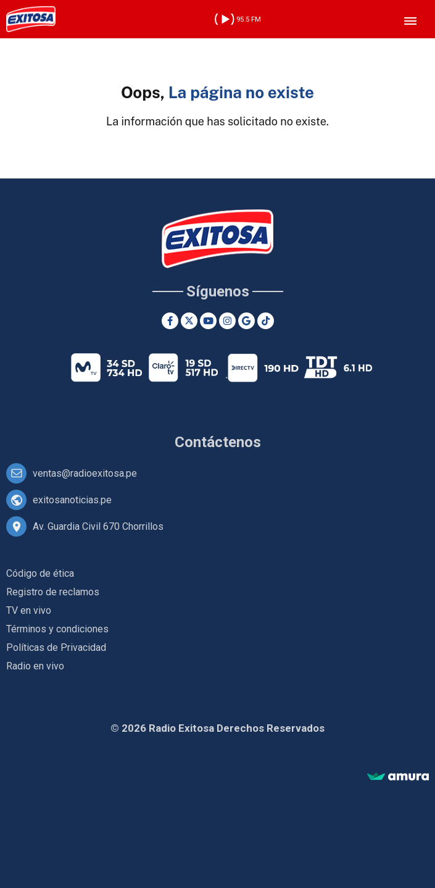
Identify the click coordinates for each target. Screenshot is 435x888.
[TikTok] (265, 320)
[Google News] (246, 320)
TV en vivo (28, 610)
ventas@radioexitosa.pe (85, 473)
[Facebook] (170, 320)
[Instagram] (227, 320)
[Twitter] (189, 320)
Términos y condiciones (57, 629)
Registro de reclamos (52, 592)
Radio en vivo (35, 666)
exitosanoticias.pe (72, 500)
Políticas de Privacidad (56, 647)
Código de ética (40, 573)
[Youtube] (208, 320)
